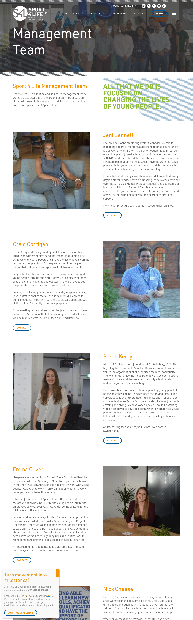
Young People (71, 13)
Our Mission (119, 13)
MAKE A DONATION (125, 6)
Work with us (95, 13)
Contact (139, 13)
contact (112, 215)
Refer (159, 13)
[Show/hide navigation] (174, 13)
